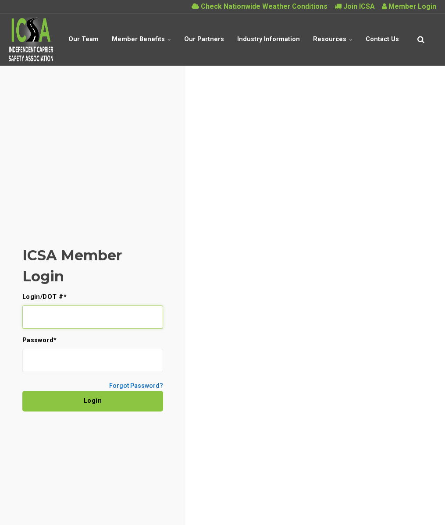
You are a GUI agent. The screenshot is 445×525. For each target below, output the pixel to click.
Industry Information (268, 39)
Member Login (409, 6)
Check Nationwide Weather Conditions (260, 6)
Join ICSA (355, 6)
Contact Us (382, 39)
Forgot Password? (136, 385)
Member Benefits (141, 39)
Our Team (83, 39)
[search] (421, 39)
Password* (39, 340)
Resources (332, 39)
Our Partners (204, 39)
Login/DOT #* (44, 297)
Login (93, 400)
